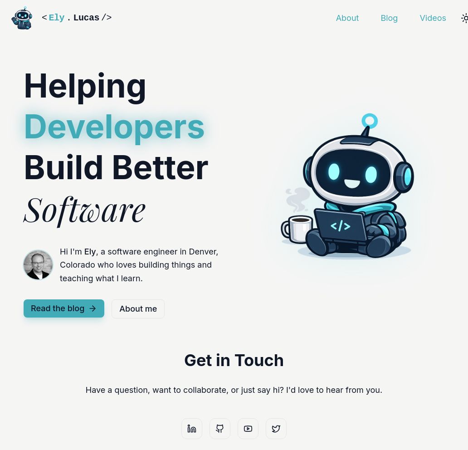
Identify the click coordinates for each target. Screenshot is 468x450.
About (347, 18)
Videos (432, 18)
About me (138, 308)
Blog (389, 18)
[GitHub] (220, 428)
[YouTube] (248, 428)
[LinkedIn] (191, 428)
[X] (276, 428)
